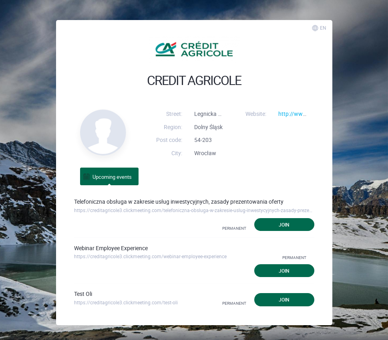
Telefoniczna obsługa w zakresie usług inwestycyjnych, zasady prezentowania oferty (178, 201)
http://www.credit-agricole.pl (314, 113)
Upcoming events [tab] (107, 176)
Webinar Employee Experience (111, 248)
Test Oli (83, 294)
